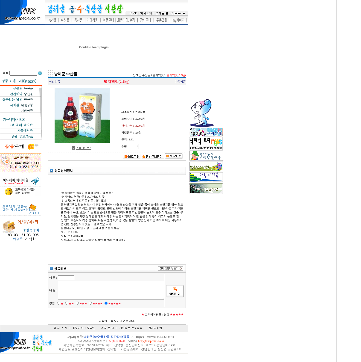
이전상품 (54, 81)
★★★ (81, 311)
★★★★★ (112, 311)
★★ (69, 311)
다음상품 (180, 81)
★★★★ (95, 311)
